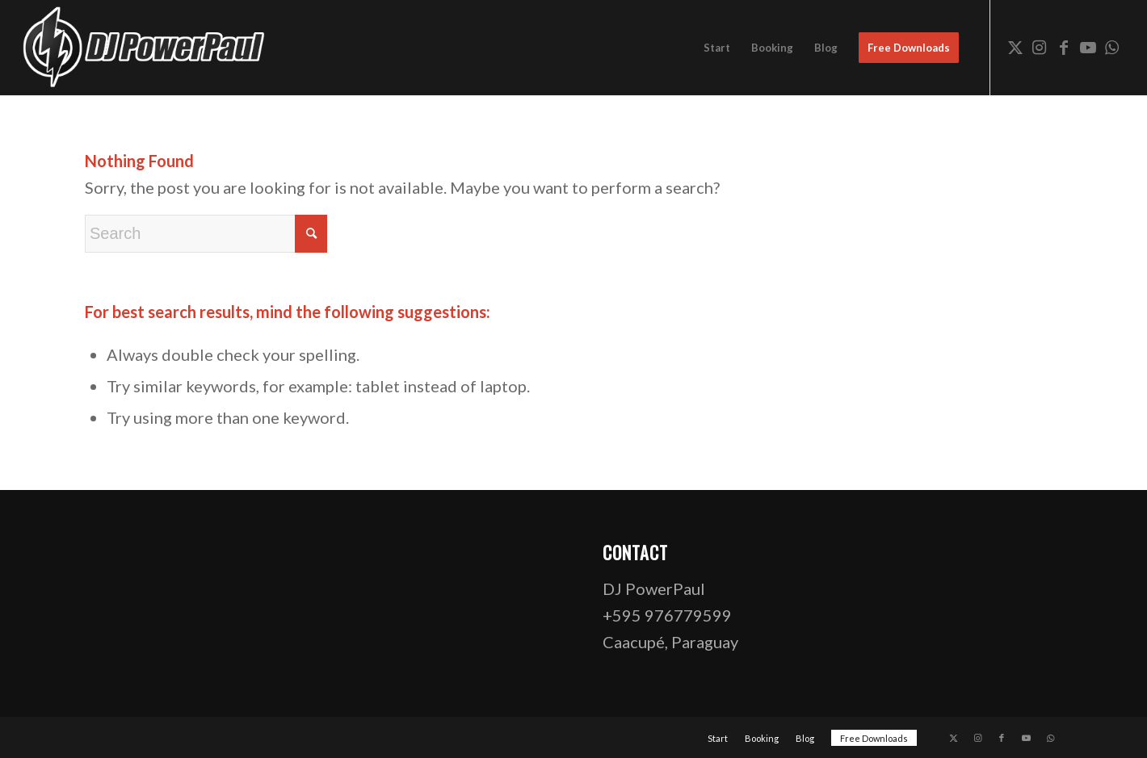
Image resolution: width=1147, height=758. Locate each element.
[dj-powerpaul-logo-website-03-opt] (145, 47)
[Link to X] (1015, 47)
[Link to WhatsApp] (1112, 47)
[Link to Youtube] (1088, 47)
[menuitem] (717, 47)
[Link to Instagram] (1039, 47)
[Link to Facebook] (1064, 47)
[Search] (206, 234)
